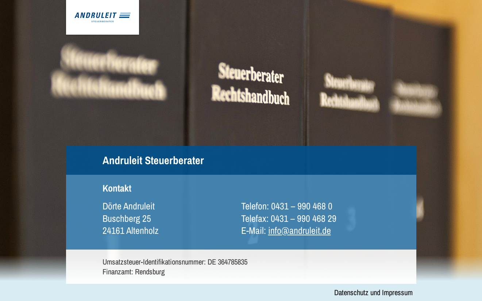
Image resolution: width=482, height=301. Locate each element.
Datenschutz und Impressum (373, 292)
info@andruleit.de (299, 230)
